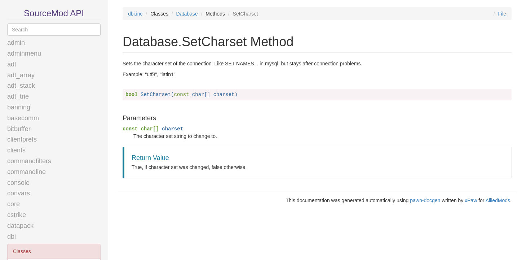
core (13, 204)
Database (187, 14)
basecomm (23, 118)
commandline (26, 172)
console (18, 182)
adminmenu (24, 53)
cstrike (16, 214)
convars (18, 193)
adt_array (21, 75)
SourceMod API (54, 13)
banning (18, 107)
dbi (11, 236)
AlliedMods (498, 200)
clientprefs (22, 139)
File (502, 14)
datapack (20, 225)
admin (16, 42)
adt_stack (21, 85)
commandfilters (29, 161)
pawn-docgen (425, 200)
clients (16, 150)
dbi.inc (135, 14)
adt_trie (18, 96)
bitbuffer (19, 129)
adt (11, 64)
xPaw (471, 200)
